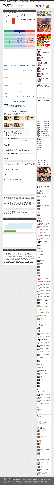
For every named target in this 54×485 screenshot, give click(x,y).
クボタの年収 (7, 259)
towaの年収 (14, 256)
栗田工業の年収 (23, 258)
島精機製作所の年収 (27, 259)
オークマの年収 (22, 262)
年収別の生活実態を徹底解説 (40, 139)
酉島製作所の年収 (10, 256)
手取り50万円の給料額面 (40, 97)
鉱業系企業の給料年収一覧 (19, 482)
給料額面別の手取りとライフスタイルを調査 (42, 85)
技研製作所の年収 (17, 259)
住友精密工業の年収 (19, 256)
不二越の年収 (29, 254)
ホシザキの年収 (25, 254)
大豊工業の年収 (8, 253)
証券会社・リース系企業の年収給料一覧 (24, 481)
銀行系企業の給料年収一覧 (26, 482)
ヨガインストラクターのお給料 (41, 410)
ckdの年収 (17, 254)
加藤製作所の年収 (16, 257)
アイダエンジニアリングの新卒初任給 (10, 132)
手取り (19, 1)
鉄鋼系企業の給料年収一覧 (13, 482)
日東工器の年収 (8, 261)
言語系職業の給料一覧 (9, 481)
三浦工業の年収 (17, 262)
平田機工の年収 (18, 261)
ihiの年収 (7, 255)
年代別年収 (23, 1)
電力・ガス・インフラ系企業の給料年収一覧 (41, 482)
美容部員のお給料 (39, 409)
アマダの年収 (7, 262)
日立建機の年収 (27, 258)
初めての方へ (14, 1)
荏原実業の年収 (11, 255)
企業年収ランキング (39, 1)
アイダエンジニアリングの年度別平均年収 (10, 131)
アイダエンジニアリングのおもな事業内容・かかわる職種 (13, 133)
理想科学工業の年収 (8, 254)
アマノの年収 (17, 253)
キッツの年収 (13, 254)
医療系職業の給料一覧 (30, 479)
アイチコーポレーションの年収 (28, 255)
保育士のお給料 (39, 413)
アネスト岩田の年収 (25, 256)
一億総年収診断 (9, 1)
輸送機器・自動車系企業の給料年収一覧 (33, 481)
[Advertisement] (19, 56)
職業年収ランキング (32, 1)
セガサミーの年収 (13, 253)
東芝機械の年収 (23, 261)
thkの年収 (21, 254)
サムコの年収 (30, 256)
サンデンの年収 (22, 253)
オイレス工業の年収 (13, 261)
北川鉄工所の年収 (11, 257)
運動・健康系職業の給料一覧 (46, 481)
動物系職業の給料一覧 (18, 479)
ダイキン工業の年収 (17, 258)
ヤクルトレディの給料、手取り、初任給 (43, 424)
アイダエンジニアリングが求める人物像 (10, 135)
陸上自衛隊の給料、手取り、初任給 (42, 421)
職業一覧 (27, 1)
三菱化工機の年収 (21, 257)
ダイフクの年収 (12, 258)
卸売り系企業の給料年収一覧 (36, 479)
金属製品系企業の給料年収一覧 (7, 482)
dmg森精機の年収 (27, 262)
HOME (4, 1)
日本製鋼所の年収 (12, 262)
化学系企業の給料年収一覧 (24, 479)
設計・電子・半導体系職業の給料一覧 (16, 481)
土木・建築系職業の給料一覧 (42, 479)
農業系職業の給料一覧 (40, 481)
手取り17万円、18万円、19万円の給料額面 (43, 86)
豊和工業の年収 (12, 259)
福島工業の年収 (27, 253)
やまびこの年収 (22, 259)
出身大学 (5, 134)
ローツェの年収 (22, 255)
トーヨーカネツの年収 (16, 255)
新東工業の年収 (26, 257)
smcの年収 (31, 262)
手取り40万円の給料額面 (40, 96)
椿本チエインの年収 (7, 258)
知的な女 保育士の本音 (44, 62)
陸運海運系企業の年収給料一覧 (32, 482)
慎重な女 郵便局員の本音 (44, 57)
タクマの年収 (27, 261)
